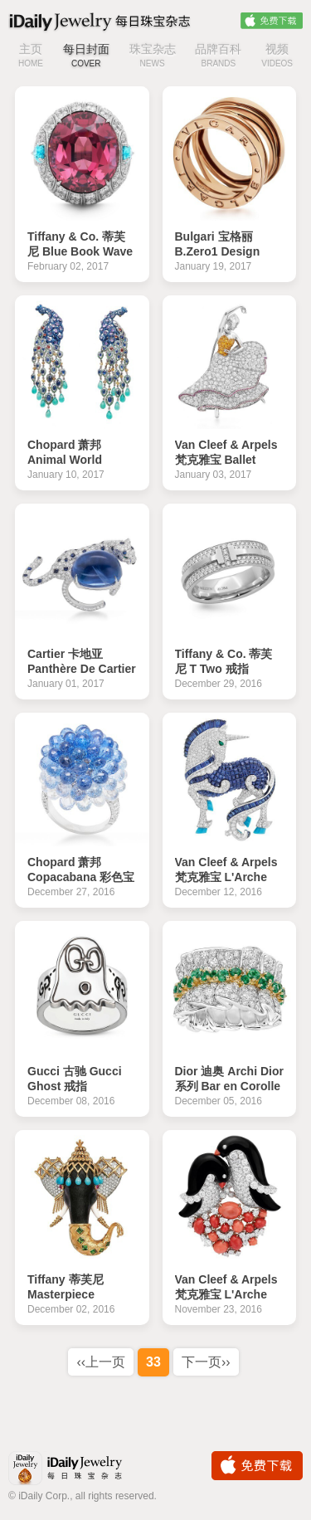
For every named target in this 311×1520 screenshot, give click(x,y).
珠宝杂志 (152, 56)
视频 (277, 56)
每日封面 (86, 56)
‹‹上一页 (100, 1362)
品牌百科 (218, 56)
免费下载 (272, 20)
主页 (30, 56)
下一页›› (206, 1362)
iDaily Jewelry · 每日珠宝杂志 (78, 1469)
